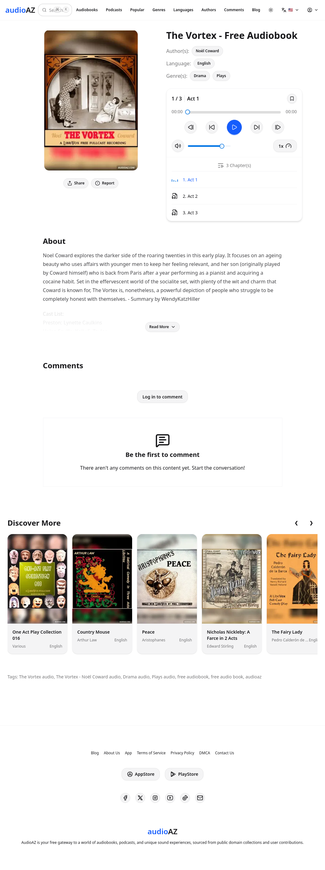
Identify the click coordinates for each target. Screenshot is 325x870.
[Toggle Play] (234, 127)
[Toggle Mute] (178, 146)
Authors (208, 9)
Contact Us (224, 753)
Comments (234, 9)
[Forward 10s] (257, 127)
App (128, 753)
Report (104, 183)
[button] (290, 10)
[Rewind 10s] (212, 127)
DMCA (204, 753)
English (204, 63)
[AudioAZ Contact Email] (200, 798)
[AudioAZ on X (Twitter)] (140, 798)
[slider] (187, 111)
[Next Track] (278, 127)
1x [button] (285, 146)
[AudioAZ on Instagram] (155, 798)
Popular (137, 9)
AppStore (141, 774)
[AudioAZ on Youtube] (170, 798)
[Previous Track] (190, 127)
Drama (200, 75)
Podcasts (114, 9)
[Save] (292, 99)
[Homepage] (20, 10)
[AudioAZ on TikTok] (185, 798)
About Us (112, 753)
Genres (158, 9)
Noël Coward (207, 51)
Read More (162, 326)
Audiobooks (87, 9)
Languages (184, 9)
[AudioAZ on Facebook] (125, 798)
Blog (256, 9)
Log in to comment (162, 397)
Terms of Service (151, 753)
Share (75, 183)
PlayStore (184, 774)
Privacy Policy (182, 753)
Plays (221, 75)
